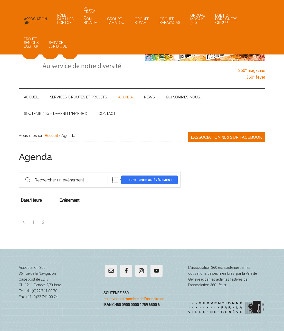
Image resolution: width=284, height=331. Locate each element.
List (115, 180)
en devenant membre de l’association (133, 299)
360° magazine (251, 70)
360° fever (255, 77)
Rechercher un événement (149, 180)
